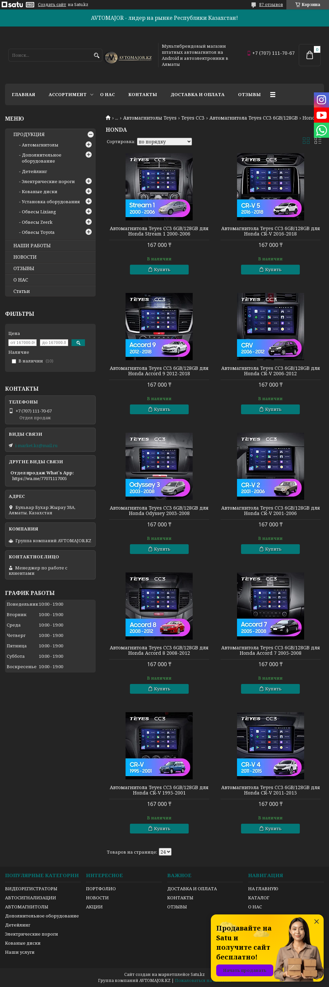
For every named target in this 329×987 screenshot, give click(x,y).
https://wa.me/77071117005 (39, 478)
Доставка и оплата (198, 94)
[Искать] (96, 55)
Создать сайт (52, 4)
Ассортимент (68, 94)
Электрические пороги (48, 181)
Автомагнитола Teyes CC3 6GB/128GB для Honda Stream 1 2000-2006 (159, 231)
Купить (162, 269)
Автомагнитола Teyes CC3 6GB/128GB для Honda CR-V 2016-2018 (270, 231)
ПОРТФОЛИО (101, 889)
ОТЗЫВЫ (23, 268)
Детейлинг (34, 171)
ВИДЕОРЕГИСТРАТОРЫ (31, 889)
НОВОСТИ (25, 257)
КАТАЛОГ (258, 898)
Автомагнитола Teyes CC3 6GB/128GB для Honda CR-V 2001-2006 (270, 510)
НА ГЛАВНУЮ (263, 889)
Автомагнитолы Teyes (150, 118)
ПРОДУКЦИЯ (29, 134)
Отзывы (249, 94)
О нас (107, 94)
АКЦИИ (94, 907)
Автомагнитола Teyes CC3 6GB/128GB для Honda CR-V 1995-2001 (159, 790)
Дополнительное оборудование (41, 158)
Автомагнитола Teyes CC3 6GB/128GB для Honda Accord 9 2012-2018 (159, 371)
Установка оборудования (51, 202)
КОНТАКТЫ (180, 898)
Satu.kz (198, 974)
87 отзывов (271, 4)
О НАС (20, 280)
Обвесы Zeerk (37, 222)
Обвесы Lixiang (39, 212)
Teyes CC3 (192, 118)
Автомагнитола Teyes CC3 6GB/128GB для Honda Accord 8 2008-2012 (159, 650)
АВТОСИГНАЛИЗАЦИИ (30, 898)
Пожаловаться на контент (203, 980)
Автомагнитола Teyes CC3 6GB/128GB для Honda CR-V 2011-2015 (270, 790)
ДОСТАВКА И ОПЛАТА (192, 889)
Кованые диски (39, 191)
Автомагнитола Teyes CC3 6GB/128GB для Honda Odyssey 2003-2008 (159, 510)
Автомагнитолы (40, 145)
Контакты (142, 94)
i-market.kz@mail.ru (36, 445)
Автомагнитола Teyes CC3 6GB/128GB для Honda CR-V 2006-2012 (270, 371)
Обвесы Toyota (38, 232)
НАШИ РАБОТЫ (32, 246)
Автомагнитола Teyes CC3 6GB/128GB (253, 118)
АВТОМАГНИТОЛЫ (26, 907)
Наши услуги (20, 952)
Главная (23, 94)
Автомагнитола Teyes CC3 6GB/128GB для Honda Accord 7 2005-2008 (270, 650)
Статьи (21, 291)
